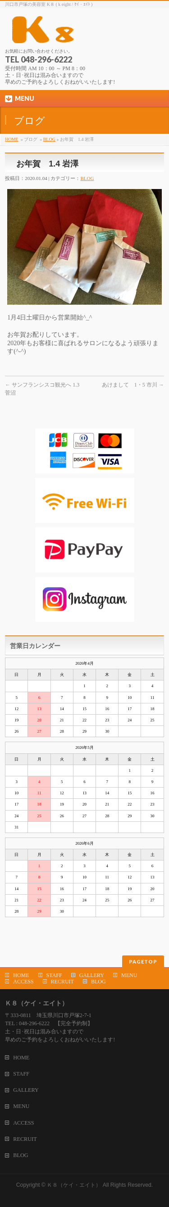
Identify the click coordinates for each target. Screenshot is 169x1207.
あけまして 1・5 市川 (133, 385)
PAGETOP (143, 961)
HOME (11, 139)
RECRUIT (62, 981)
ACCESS (23, 981)
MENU (129, 975)
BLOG (49, 139)
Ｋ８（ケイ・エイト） (74, 1185)
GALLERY (91, 975)
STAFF (54, 975)
